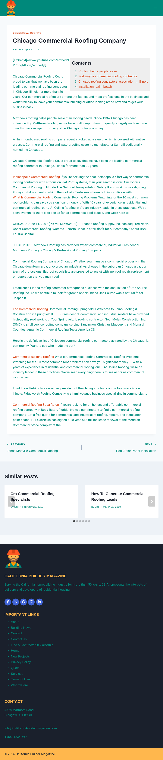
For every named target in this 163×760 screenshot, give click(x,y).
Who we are (19, 685)
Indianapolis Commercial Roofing (36, 177)
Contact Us (19, 639)
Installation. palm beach (95, 86)
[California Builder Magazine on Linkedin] (39, 602)
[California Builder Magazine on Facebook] (8, 602)
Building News (21, 628)
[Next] (151, 501)
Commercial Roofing (27, 33)
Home (15, 650)
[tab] (74, 521)
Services (17, 674)
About (15, 622)
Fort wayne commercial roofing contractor (107, 76)
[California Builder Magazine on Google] (23, 602)
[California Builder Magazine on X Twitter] (15, 602)
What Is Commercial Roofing (33, 197)
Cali (19, 49)
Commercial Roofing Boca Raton (36, 404)
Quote (15, 668)
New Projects (20, 656)
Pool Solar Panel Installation (120, 447)
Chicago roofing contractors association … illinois (113, 81)
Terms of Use (20, 679)
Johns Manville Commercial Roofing (42, 447)
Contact (16, 633)
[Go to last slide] (11, 501)
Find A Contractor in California (32, 645)
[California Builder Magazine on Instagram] (31, 602)
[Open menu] (155, 8)
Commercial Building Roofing (33, 357)
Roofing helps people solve (97, 71)
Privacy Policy (21, 662)
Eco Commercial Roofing (30, 309)
